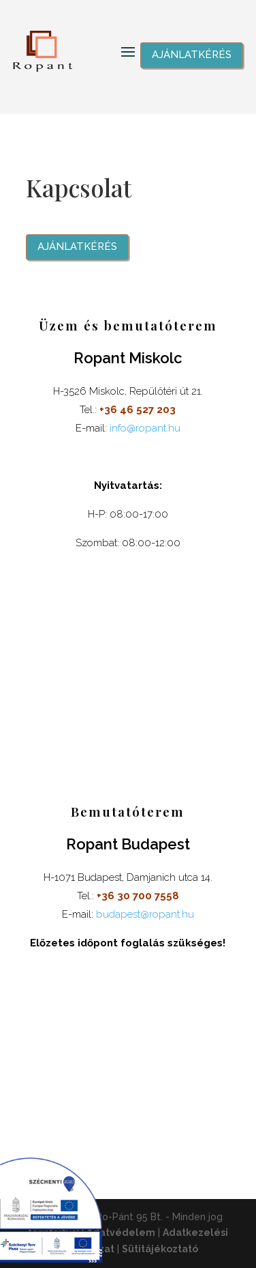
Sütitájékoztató (160, 1248)
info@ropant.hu (145, 428)
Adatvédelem (120, 1232)
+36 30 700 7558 (138, 896)
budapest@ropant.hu (145, 914)
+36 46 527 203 (137, 410)
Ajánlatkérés (191, 54)
